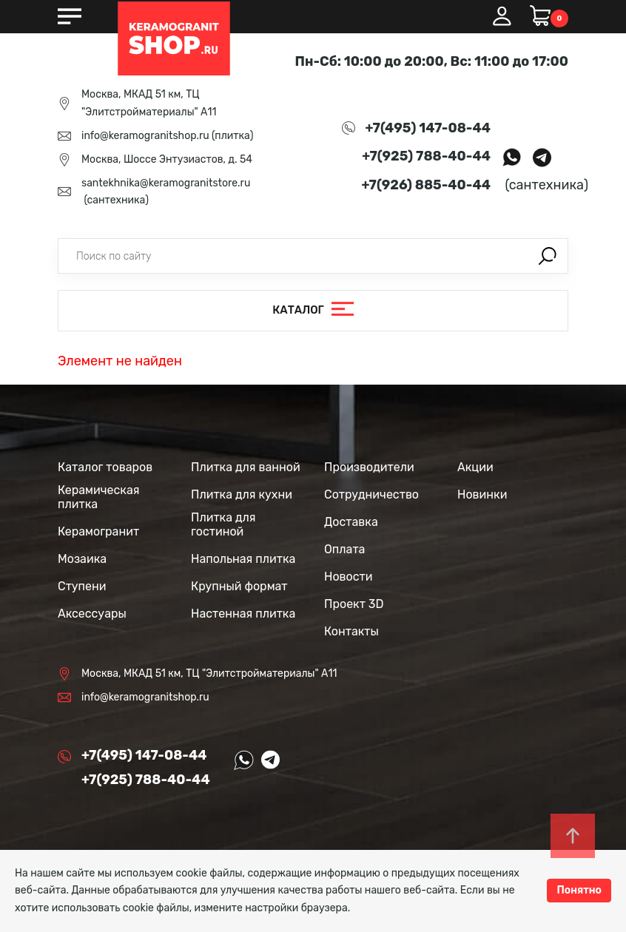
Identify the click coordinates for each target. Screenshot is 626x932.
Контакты (351, 631)
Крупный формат (239, 586)
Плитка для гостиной (223, 524)
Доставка (351, 522)
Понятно (579, 890)
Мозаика (82, 559)
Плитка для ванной (245, 467)
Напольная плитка (243, 559)
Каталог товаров (105, 467)
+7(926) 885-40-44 (426, 185)
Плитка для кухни (241, 494)
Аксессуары (92, 614)
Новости (348, 577)
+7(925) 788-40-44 (426, 156)
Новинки (482, 494)
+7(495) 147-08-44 (428, 128)
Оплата (344, 549)
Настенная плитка (243, 614)
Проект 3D (353, 604)
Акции (475, 467)
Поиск (547, 256)
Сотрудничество (371, 494)
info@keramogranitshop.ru (145, 135)
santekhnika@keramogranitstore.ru (165, 183)
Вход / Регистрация (501, 16)
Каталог (298, 310)
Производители (369, 467)
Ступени (82, 586)
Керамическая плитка (98, 497)
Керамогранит (98, 531)
